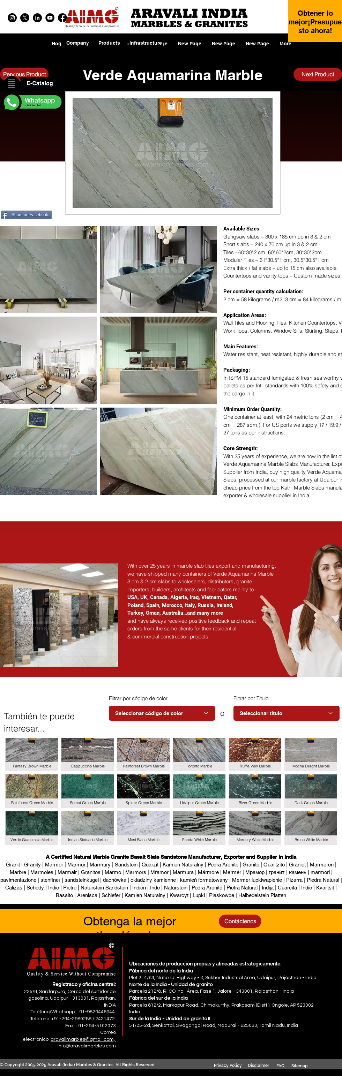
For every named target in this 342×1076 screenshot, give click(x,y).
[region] (109, 47)
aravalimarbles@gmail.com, (83, 1039)
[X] (24, 17)
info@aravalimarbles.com (87, 1046)
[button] (32, 84)
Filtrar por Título (250, 698)
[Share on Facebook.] (26, 215)
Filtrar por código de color (138, 698)
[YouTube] (49, 17)
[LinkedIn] (37, 17)
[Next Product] (317, 74)
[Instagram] (12, 17)
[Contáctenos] (240, 921)
